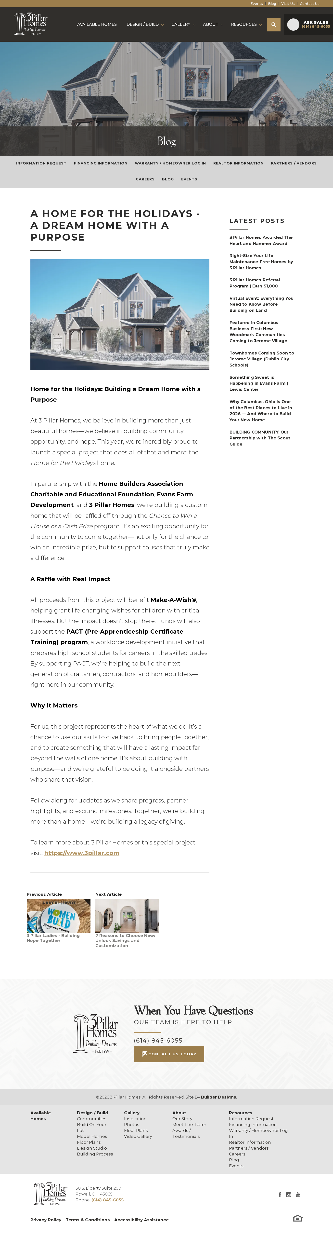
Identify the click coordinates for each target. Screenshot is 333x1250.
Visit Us (288, 3)
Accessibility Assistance (141, 1219)
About (179, 1112)
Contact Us (310, 3)
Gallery (132, 1112)
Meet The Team (189, 1124)
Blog (272, 3)
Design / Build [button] (143, 24)
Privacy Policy (45, 1219)
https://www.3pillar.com (81, 852)
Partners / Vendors (294, 163)
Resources (240, 1112)
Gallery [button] (180, 24)
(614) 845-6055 (158, 1040)
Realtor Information (238, 163)
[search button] (274, 24)
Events (256, 3)
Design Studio (92, 1148)
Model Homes (92, 1136)
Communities (91, 1118)
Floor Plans (89, 1142)
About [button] (210, 24)
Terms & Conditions (88, 1219)
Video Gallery (138, 1136)
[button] (274, 24)
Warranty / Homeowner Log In (170, 163)
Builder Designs (218, 1097)
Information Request (41, 163)
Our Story (182, 1118)
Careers (145, 179)
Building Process (95, 1154)
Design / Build (92, 1112)
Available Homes (97, 24)
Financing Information (101, 163)
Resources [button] (244, 24)
